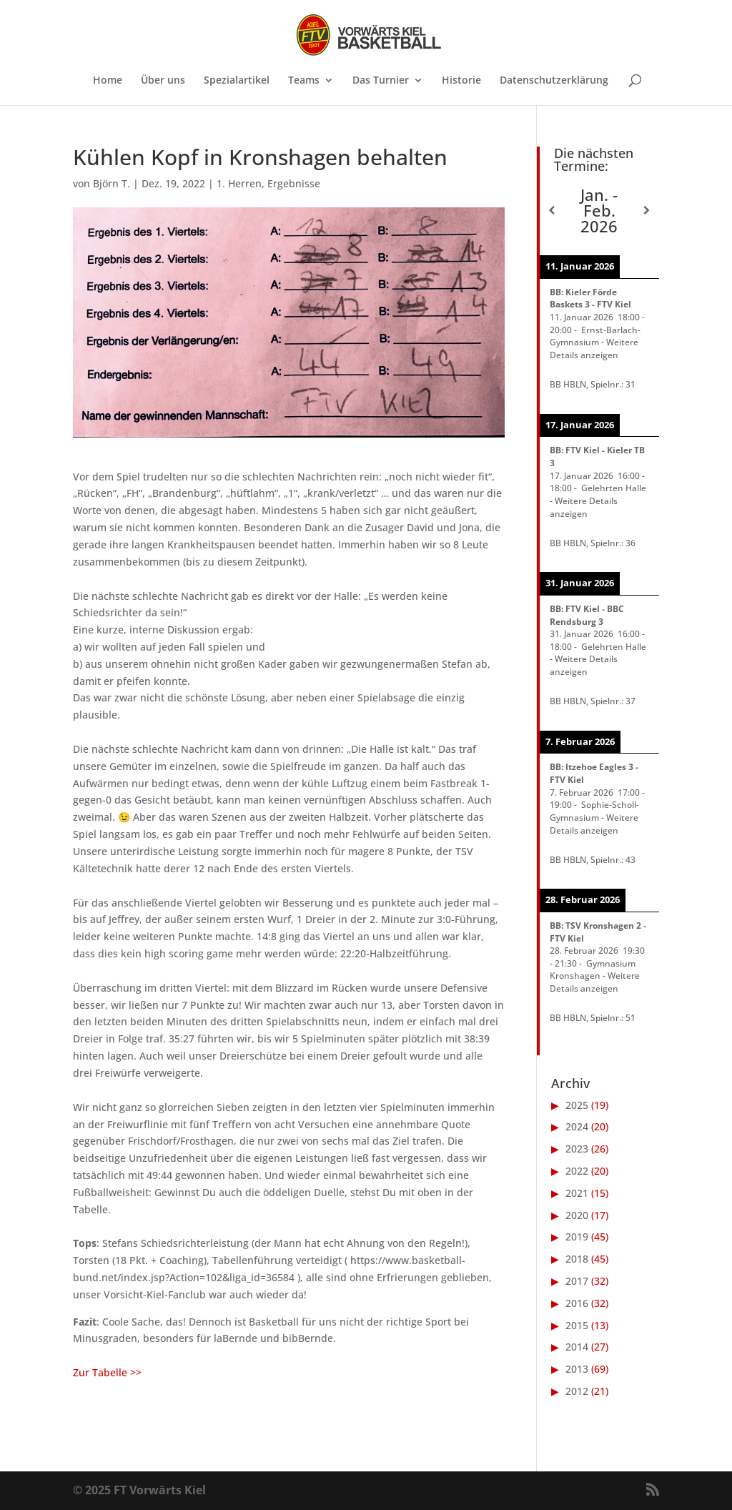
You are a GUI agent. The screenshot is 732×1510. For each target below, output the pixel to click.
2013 (576, 1369)
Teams (304, 81)
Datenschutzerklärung (554, 81)
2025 (576, 1105)
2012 (576, 1391)
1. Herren (239, 183)
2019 (576, 1236)
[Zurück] (551, 210)
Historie (461, 81)
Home (107, 81)
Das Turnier (380, 81)
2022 (576, 1171)
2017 (576, 1281)
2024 (576, 1126)
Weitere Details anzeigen (594, 348)
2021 (576, 1193)
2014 (576, 1346)
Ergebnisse (293, 183)
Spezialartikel (236, 81)
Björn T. (111, 183)
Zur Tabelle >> (107, 1372)
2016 (576, 1303)
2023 (576, 1148)
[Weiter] (646, 210)
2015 (576, 1325)
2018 (576, 1258)
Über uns (163, 81)
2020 (576, 1215)
